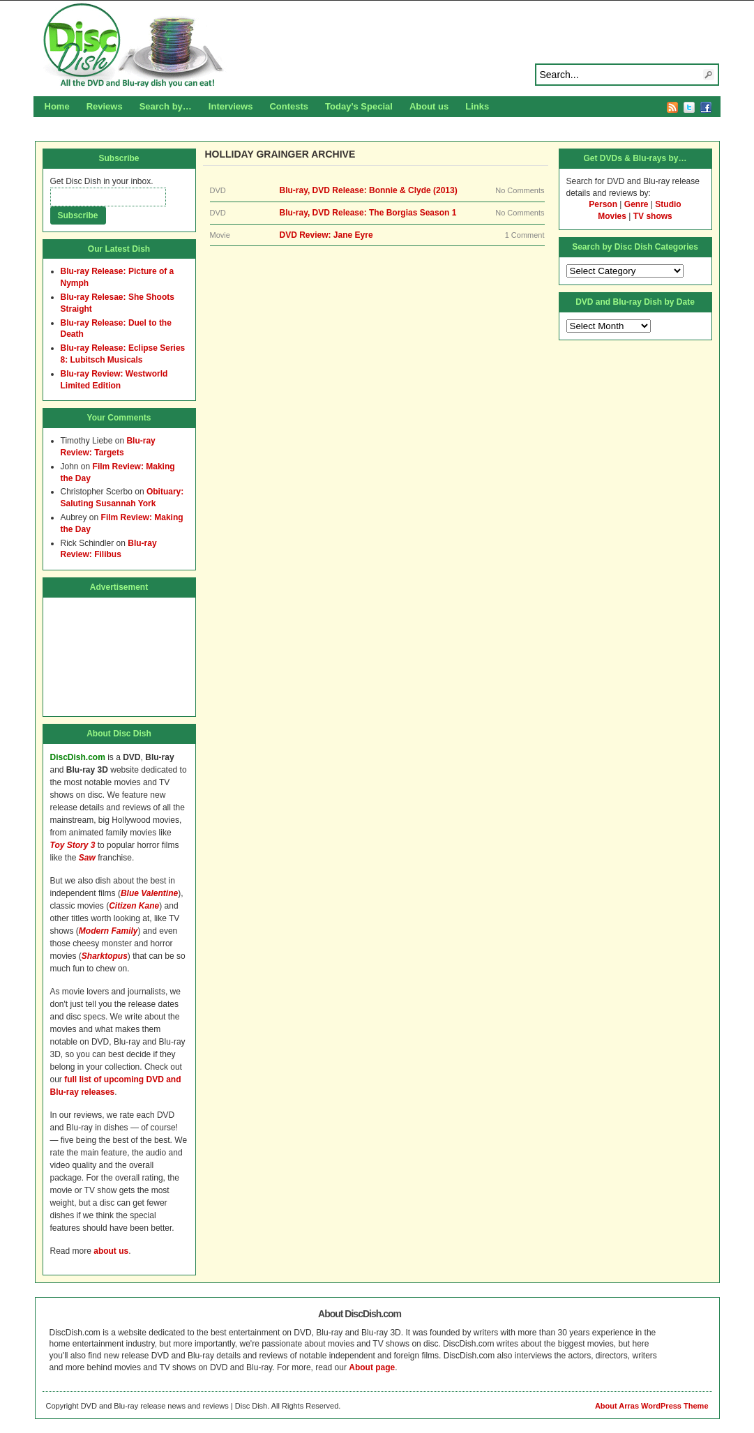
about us (110, 1251)
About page (372, 1367)
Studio (668, 204)
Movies (612, 216)
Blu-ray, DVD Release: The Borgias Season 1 (368, 213)
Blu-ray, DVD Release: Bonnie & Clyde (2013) (369, 190)
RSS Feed (672, 107)
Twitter (689, 107)
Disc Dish (377, 46)
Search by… (166, 106)
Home (57, 106)
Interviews (231, 106)
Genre (636, 204)
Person (603, 204)
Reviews (104, 106)
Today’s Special (359, 106)
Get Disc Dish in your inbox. (101, 181)
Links (477, 106)
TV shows (652, 216)
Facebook (705, 107)
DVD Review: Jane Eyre (326, 235)
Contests (288, 106)
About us (428, 106)
